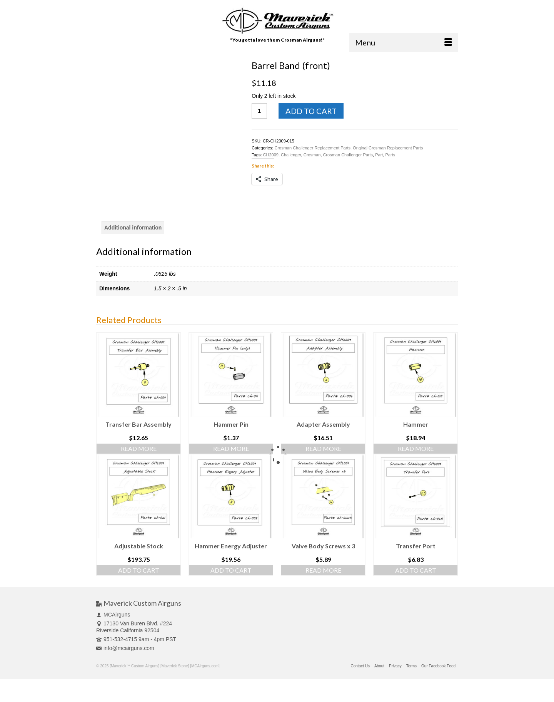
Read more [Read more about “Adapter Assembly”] (323, 448)
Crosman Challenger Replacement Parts (312, 148)
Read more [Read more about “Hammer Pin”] (231, 448)
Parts (390, 154)
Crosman (312, 154)
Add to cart (311, 111)
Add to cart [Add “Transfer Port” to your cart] (415, 570)
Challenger (291, 154)
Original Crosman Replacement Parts (388, 148)
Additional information (133, 228)
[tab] (133, 227)
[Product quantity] (259, 111)
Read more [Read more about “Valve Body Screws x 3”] (323, 570)
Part (379, 154)
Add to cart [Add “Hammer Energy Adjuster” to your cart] (231, 570)
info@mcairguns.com (125, 648)
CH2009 (271, 154)
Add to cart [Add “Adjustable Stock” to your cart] (138, 570)
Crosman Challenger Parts (348, 154)
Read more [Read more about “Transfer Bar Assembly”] (139, 448)
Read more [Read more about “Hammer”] (416, 448)
